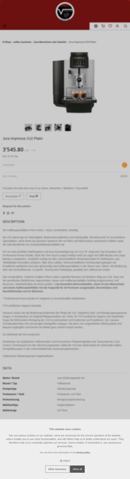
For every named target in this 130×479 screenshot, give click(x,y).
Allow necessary (57, 469)
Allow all (77, 469)
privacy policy (83, 452)
